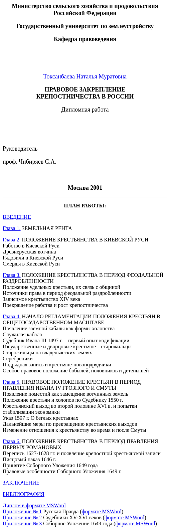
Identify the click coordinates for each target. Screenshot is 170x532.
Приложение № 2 (22, 517)
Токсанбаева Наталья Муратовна (85, 76)
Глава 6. (12, 441)
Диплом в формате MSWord (34, 505)
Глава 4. (12, 316)
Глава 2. (12, 239)
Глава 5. (12, 382)
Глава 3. (12, 275)
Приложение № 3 (22, 523)
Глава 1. (12, 228)
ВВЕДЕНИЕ (17, 217)
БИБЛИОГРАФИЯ (23, 494)
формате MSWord (102, 511)
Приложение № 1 (22, 511)
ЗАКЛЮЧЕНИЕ (21, 483)
